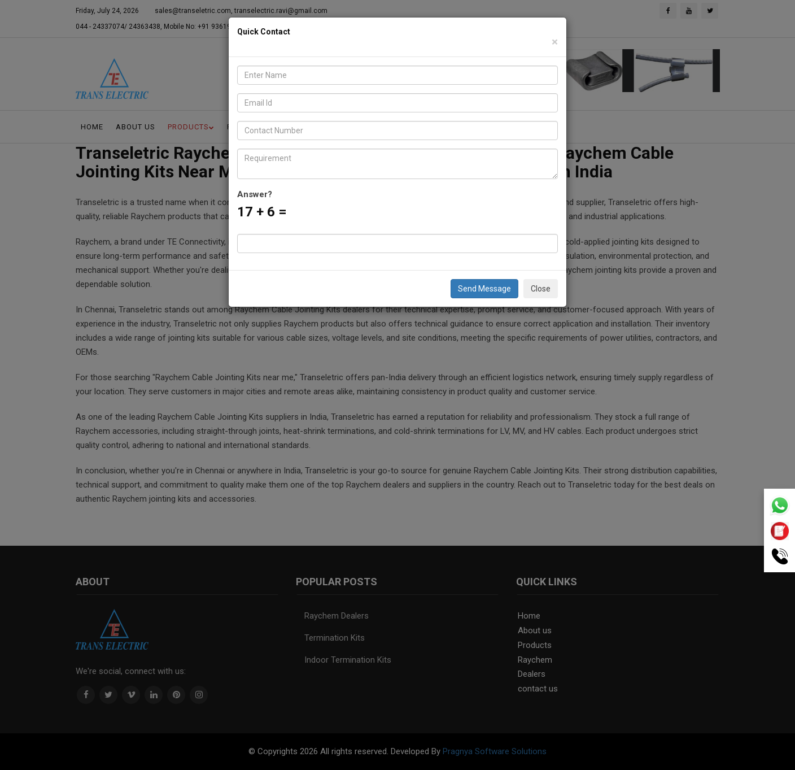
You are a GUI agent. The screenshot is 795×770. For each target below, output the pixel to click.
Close (541, 288)
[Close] (555, 42)
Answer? (254, 194)
